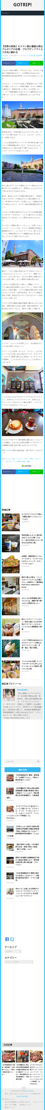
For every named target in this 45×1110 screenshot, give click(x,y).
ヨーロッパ (24, 55)
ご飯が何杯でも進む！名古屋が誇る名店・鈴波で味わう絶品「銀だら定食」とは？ (27, 846)
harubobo (22, 690)
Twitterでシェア (22, 63)
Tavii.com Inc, (22, 1096)
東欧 (28, 461)
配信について (10, 1107)
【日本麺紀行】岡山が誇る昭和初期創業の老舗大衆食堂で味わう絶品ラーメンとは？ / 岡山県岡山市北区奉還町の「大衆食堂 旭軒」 (22, 793)
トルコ (18, 459)
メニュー (5, 13)
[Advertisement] (22, 27)
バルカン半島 (28, 459)
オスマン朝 (10, 459)
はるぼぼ (5, 55)
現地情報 (39, 55)
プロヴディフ (10, 461)
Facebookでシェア (8, 63)
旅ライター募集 (11, 1105)
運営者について (25, 1105)
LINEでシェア (36, 63)
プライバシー (38, 1102)
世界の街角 (21, 461)
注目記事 (32, 55)
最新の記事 (22, 770)
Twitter (12, 939)
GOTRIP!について (8, 1099)
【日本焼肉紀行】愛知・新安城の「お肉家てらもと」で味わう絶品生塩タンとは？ (27, 777)
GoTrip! (9, 450)
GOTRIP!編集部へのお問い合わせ (17, 1102)
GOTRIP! (22, 4)
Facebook (7, 939)
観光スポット (6, 58)
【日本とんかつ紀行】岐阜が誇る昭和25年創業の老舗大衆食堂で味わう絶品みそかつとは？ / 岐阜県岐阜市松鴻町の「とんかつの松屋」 (22, 831)
